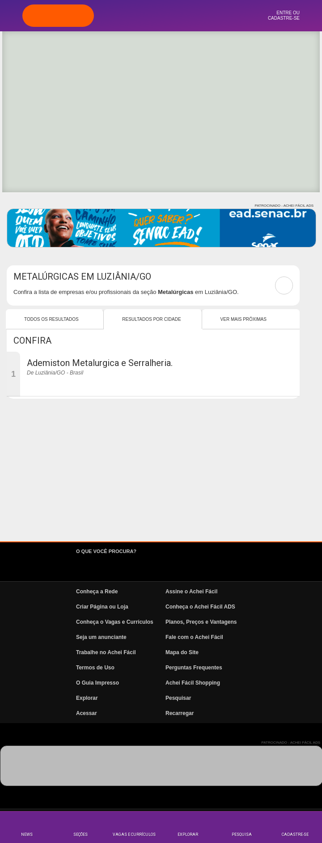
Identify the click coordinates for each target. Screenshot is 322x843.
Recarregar (179, 713)
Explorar (188, 834)
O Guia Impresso (97, 683)
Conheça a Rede (97, 591)
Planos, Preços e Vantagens (201, 622)
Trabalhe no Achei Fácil (106, 652)
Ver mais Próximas (243, 319)
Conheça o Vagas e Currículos (114, 622)
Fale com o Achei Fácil (194, 637)
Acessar (86, 713)
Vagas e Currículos (134, 834)
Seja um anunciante (101, 637)
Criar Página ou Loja (102, 607)
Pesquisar (178, 698)
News (27, 834)
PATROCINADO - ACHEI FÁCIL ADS (284, 206)
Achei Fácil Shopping (192, 683)
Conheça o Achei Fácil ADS (200, 607)
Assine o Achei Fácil (191, 591)
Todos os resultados (51, 319)
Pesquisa (242, 834)
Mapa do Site (182, 652)
